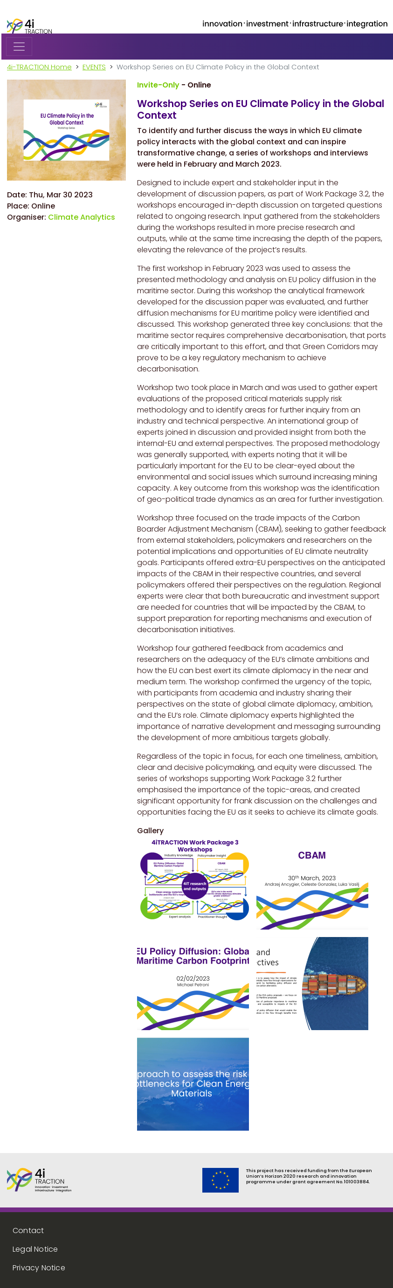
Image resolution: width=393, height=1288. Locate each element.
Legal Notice (35, 1249)
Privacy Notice (39, 1267)
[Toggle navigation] (19, 46)
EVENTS (94, 67)
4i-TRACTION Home (39, 67)
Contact (28, 1230)
